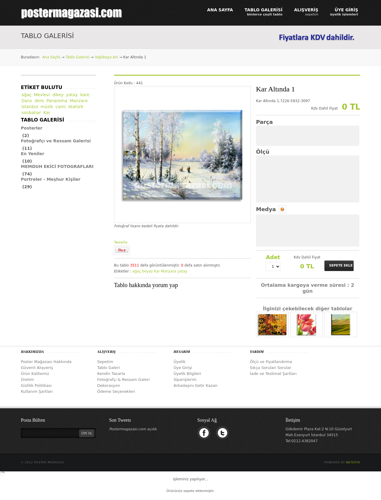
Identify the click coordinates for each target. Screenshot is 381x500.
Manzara (168, 271)
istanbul (29, 106)
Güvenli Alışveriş (37, 367)
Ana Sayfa (51, 57)
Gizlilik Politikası (36, 385)
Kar (157, 271)
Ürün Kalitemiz (35, 373)
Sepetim (105, 361)
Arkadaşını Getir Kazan (196, 385)
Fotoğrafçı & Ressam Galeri (123, 379)
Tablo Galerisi (77, 57)
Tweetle (120, 242)
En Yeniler (32, 153)
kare (85, 94)
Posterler (32, 128)
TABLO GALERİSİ (263, 11)
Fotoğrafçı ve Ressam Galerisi (56, 140)
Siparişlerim (185, 379)
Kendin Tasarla (111, 373)
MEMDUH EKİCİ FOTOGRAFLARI (57, 166)
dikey (57, 94)
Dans (26, 100)
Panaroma (56, 100)
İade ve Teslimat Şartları (273, 373)
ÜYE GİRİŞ (344, 11)
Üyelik (179, 361)
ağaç (136, 271)
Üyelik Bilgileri (187, 373)
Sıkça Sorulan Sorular (270, 367)
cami (61, 106)
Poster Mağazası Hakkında (46, 361)
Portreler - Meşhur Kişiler (50, 179)
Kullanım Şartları (37, 391)
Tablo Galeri (108, 367)
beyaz (147, 271)
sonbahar (31, 112)
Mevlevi (42, 94)
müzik (46, 106)
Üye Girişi (183, 367)
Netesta (353, 462)
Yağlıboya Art (106, 57)
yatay (182, 271)
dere (39, 100)
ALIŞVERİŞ (306, 11)
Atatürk (76, 106)
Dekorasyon (108, 385)
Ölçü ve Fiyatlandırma (271, 361)
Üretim (27, 379)
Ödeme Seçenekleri (116, 391)
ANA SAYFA (220, 9)
